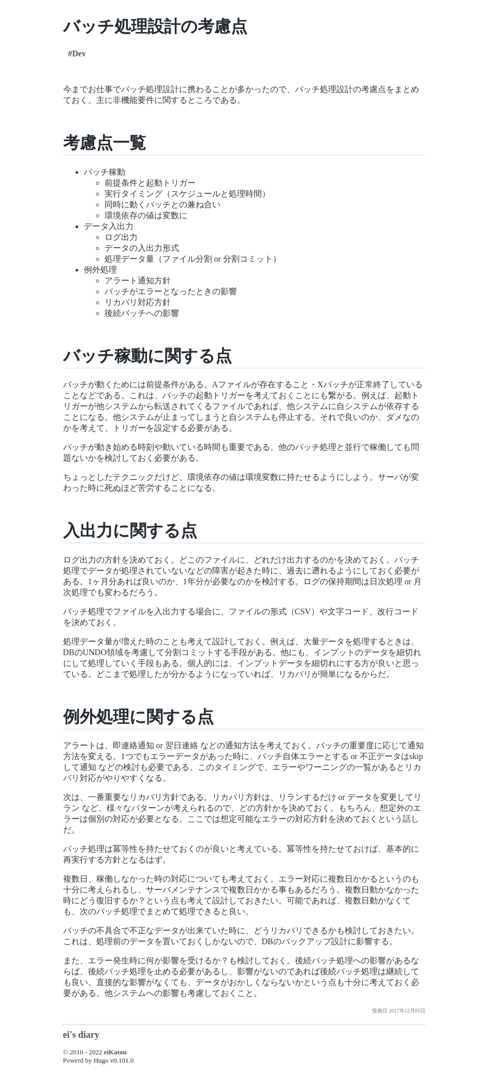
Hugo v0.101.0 (114, 1060)
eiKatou (115, 1052)
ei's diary (81, 1035)
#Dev (77, 53)
